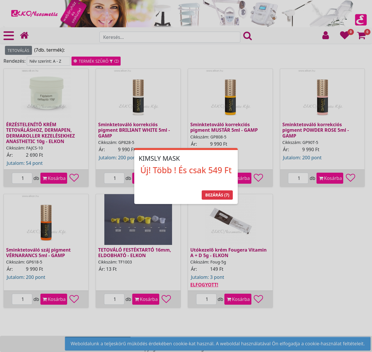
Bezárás (217, 195)
